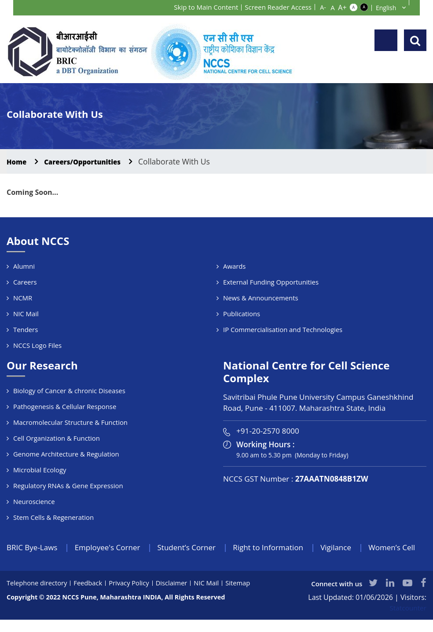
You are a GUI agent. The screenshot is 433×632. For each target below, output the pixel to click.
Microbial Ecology (40, 469)
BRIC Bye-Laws (33, 547)
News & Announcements (261, 297)
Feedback (89, 595)
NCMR (23, 297)
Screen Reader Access (276, 7)
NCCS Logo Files (37, 345)
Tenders (25, 329)
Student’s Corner (195, 547)
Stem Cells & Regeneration (54, 517)
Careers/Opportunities (93, 161)
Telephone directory (38, 595)
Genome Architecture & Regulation (66, 453)
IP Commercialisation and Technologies (283, 329)
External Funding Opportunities (271, 282)
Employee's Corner (112, 547)
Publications (242, 313)
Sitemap (242, 595)
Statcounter (407, 620)
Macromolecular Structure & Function (70, 422)
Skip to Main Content (199, 7)
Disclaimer (175, 595)
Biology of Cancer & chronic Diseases (69, 390)
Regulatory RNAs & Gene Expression (68, 485)
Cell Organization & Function (57, 438)
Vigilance (351, 547)
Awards (234, 266)
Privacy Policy (131, 595)
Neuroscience (34, 501)
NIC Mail (26, 313)
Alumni (24, 266)
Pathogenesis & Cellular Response (65, 406)
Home (18, 161)
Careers (25, 282)
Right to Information (280, 547)
